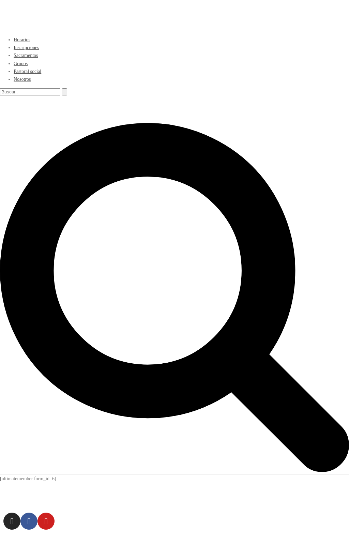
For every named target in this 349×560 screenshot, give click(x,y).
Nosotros (22, 79)
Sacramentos (26, 55)
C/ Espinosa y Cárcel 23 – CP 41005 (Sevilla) (114, 496)
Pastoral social (27, 71)
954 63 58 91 (218, 496)
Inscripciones (26, 47)
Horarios (22, 39)
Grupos (21, 63)
